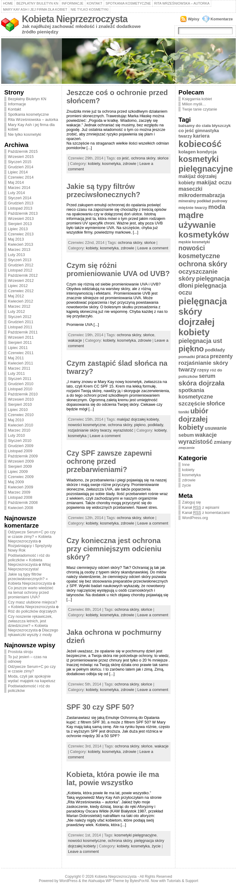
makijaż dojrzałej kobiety (138, 419)
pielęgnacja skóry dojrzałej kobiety (202, 316)
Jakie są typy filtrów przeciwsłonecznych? (103, 191)
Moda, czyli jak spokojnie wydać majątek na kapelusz (32, 678)
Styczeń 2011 (20, 378)
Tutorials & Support (182, 881)
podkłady (155, 424)
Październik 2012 (23, 275)
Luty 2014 (16, 192)
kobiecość (200, 144)
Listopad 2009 (20, 451)
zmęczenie (186, 448)
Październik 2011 (23, 332)
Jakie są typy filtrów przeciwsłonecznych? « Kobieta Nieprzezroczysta (30, 579)
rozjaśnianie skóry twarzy (89, 430)
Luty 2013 (16, 254)
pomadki (186, 356)
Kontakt (94, 3)
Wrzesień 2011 (21, 337)
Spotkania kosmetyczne (128, 3)
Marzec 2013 (19, 249)
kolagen (187, 151)
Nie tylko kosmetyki (90, 9)
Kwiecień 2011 (20, 363)
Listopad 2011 (20, 327)
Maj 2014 (16, 182)
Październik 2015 (23, 151)
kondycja (207, 151)
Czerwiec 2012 (21, 291)
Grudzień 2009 (20, 445)
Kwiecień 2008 (20, 507)
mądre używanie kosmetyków (203, 224)
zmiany (223, 442)
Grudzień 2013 (20, 203)
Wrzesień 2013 (21, 218)
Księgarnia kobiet (197, 99)
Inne (186, 464)
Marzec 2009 (19, 492)
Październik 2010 (23, 394)
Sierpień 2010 (20, 404)
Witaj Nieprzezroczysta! (29, 566)
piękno (140, 424)
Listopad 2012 (20, 270)
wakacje (75, 340)
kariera (201, 136)
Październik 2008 (23, 502)
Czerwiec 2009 (21, 476)
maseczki (190, 189)
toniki (183, 412)
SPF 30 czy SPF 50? (100, 707)
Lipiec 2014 (18, 172)
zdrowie (129, 163)
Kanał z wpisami (200, 507)
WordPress (68, 881)
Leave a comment (152, 248)
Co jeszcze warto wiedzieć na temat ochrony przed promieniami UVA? (30, 592)
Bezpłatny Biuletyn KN (37, 3)
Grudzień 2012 (20, 265)
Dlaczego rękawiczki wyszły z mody (33, 632)
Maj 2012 (16, 296)
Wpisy (193, 19)
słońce (162, 158)
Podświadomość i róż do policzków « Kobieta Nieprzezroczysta (29, 560)
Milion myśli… (194, 104)
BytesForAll (139, 881)
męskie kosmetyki (194, 242)
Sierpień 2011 (20, 342)
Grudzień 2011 (20, 322)
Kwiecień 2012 (20, 301)
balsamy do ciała (194, 125)
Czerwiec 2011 (21, 352)
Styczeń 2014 (20, 198)
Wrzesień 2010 (21, 399)
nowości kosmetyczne (87, 424)
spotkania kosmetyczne (195, 393)
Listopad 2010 (20, 389)
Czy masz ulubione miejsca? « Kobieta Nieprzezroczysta (32, 604)
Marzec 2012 (19, 306)
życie (156, 846)
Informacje (72, 3)
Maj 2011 (16, 358)
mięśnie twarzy (192, 207)
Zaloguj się (191, 502)
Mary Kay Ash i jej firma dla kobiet (35, 9)
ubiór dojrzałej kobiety (193, 419)
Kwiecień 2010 (20, 425)
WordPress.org (195, 517)
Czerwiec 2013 (21, 234)
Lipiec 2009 (18, 471)
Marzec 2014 (19, 187)
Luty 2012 (16, 311)
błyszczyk (221, 125)
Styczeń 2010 (20, 440)
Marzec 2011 (19, 368)
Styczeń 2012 (20, 316)
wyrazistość (123, 430)
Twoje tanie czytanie (199, 109)
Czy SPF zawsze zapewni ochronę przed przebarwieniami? (109, 461)
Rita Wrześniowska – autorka (181, 3)
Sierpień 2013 (20, 223)
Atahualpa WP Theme (106, 881)
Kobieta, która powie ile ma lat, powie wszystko (112, 779)
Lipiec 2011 (18, 347)
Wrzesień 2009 (21, 461)
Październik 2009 (23, 456)
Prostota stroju (20, 651)
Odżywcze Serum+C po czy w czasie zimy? (32, 668)
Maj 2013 (16, 239)
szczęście (191, 403)
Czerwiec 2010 (21, 414)
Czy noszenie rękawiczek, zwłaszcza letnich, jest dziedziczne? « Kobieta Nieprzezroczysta (30, 623)
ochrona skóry (143, 158)
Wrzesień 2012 (21, 280)
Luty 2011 (16, 373)
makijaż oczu (214, 182)
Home (8, 3)
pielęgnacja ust (200, 340)
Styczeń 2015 (20, 161)
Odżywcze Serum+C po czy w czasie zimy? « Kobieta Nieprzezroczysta (32, 536)
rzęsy (203, 369)
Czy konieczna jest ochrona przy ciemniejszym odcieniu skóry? (113, 549)
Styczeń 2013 (20, 260)
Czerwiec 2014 (21, 177)
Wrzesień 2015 (21, 156)
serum (207, 376)
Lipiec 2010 (18, 409)
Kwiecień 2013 (20, 244)
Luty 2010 (16, 435)
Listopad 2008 (20, 497)
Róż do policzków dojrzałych (32, 611)
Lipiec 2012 (18, 285)
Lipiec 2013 (18, 229)
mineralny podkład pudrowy (202, 201)
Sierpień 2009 (20, 466)
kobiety (94, 163)
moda (216, 206)
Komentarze (222, 19)
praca (202, 356)
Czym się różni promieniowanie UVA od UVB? (118, 270)
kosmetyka (111, 163)
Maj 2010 (16, 420)
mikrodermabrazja (201, 195)
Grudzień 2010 (20, 383)
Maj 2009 (16, 482)
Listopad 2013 (20, 208)
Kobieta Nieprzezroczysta (74, 19)
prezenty (221, 356)
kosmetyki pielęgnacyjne (135, 835)
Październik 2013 (23, 213)
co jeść (123, 158)
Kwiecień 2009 (20, 487)
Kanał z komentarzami (205, 512)
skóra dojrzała (201, 383)
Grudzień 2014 (20, 167)
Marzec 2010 (19, 430)
